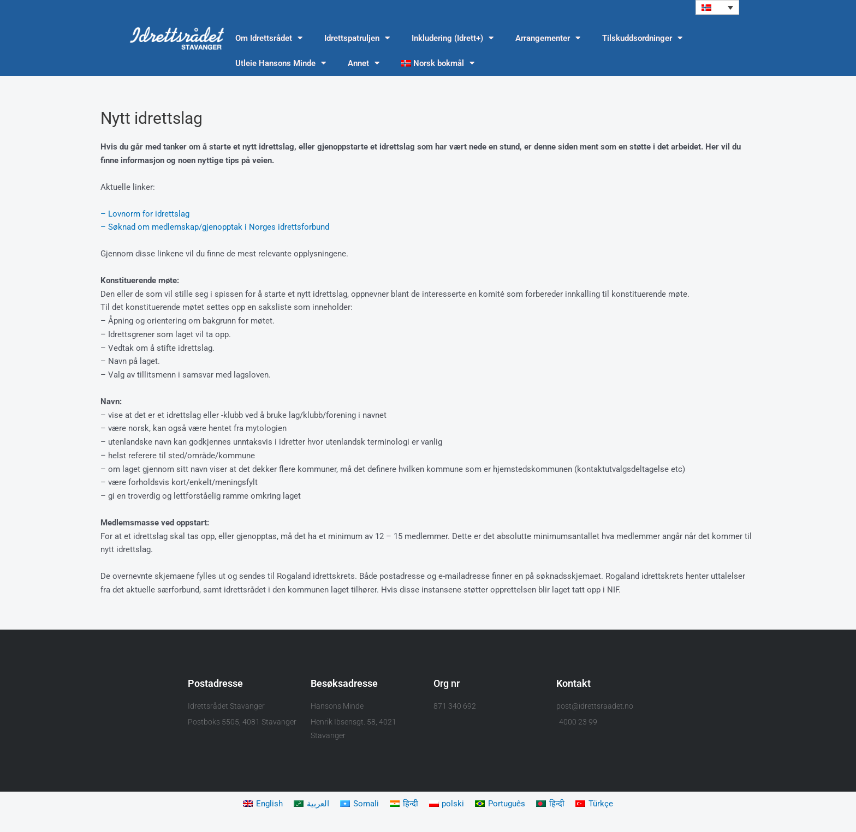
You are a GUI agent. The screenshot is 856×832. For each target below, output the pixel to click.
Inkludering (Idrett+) (453, 38)
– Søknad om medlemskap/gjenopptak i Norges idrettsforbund (214, 227)
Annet (363, 63)
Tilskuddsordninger (642, 38)
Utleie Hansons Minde (280, 63)
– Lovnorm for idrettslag (144, 214)
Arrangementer (547, 38)
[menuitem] (717, 7)
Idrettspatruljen (357, 38)
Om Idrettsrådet (268, 38)
